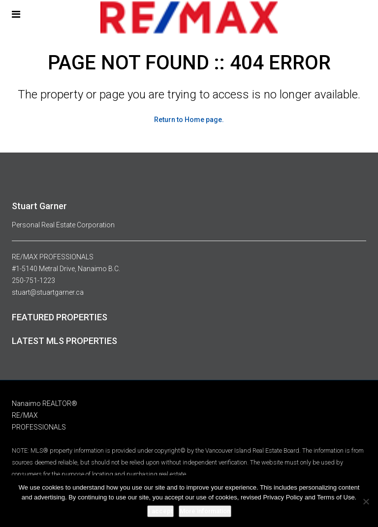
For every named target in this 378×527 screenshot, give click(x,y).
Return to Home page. (189, 120)
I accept (160, 511)
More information (205, 511)
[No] (366, 501)
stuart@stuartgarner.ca (48, 292)
